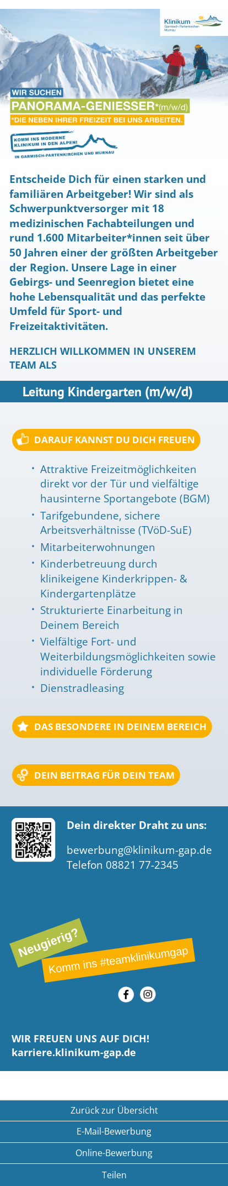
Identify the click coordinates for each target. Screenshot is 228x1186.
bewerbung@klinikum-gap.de (139, 850)
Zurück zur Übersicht (114, 1110)
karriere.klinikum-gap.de (74, 1052)
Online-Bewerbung (114, 1153)
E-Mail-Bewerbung (114, 1131)
